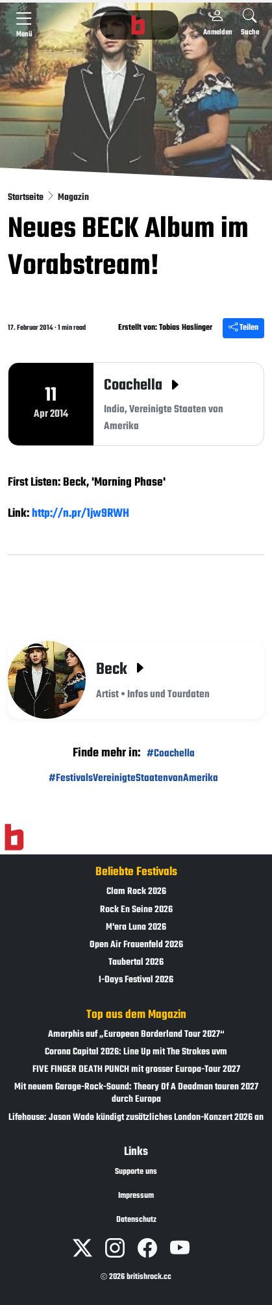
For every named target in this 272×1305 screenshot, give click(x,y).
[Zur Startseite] (14, 837)
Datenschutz (136, 1219)
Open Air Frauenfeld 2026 (136, 945)
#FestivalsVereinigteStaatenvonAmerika (133, 778)
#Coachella (171, 753)
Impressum (136, 1195)
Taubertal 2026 (136, 962)
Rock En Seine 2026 (136, 909)
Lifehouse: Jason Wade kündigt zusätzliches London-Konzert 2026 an (136, 1117)
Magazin (73, 197)
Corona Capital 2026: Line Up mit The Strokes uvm (136, 1052)
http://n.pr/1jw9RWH (80, 513)
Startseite (26, 197)
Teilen (243, 327)
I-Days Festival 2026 (136, 980)
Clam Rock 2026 (136, 891)
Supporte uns (136, 1171)
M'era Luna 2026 (136, 927)
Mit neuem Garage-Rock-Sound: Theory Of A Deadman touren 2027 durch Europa (136, 1093)
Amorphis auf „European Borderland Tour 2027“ (136, 1034)
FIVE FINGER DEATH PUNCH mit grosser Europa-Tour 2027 (136, 1069)
